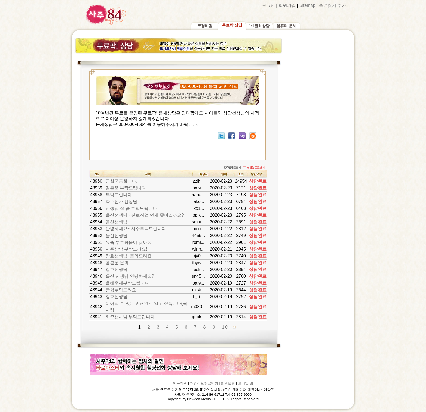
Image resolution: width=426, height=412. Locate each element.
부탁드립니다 (119, 194)
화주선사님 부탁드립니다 (130, 316)
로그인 (268, 5)
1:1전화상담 (259, 26)
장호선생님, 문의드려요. (129, 256)
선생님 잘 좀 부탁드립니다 (131, 208)
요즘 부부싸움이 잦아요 (129, 242)
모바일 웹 (245, 383)
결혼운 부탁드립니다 (126, 188)
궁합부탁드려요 (121, 290)
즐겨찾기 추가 (332, 5)
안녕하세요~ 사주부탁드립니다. (136, 228)
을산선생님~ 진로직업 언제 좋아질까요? (145, 215)
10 (225, 327)
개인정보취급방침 (204, 383)
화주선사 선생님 (121, 201)
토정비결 (204, 26)
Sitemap (307, 5)
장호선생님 (116, 269)
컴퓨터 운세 (286, 26)
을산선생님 (116, 222)
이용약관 (180, 383)
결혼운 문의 (117, 262)
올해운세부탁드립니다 (127, 283)
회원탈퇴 (228, 383)
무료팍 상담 (232, 25)
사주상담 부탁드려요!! (127, 249)
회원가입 (287, 5)
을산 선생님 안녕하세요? (130, 276)
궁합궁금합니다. (121, 181)
